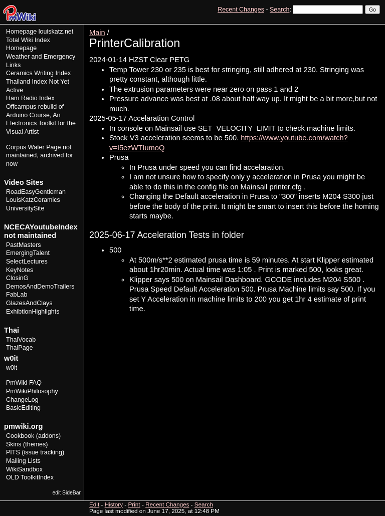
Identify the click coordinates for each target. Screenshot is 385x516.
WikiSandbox (24, 469)
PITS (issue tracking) (35, 452)
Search (279, 9)
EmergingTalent (28, 252)
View (310, 28)
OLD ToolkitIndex (30, 477)
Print (371, 28)
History (349, 28)
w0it (11, 367)
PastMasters (23, 244)
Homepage (21, 31)
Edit (329, 28)
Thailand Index (26, 81)
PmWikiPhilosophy (32, 391)
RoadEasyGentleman (36, 191)
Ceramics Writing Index (38, 73)
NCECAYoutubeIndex (41, 227)
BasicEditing (23, 407)
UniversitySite (25, 208)
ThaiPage (19, 347)
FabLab (16, 294)
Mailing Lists (23, 460)
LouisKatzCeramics (33, 199)
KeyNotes (19, 270)
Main (97, 33)
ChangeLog (22, 399)
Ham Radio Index (30, 98)
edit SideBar (66, 492)
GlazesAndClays (29, 303)
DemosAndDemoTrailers (40, 286)
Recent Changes (241, 9)
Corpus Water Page (33, 147)
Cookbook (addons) (33, 435)
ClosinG (17, 278)
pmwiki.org (23, 426)
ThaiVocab (21, 339)
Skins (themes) (27, 444)
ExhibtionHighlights (32, 311)
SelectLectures (27, 261)
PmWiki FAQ (24, 382)
